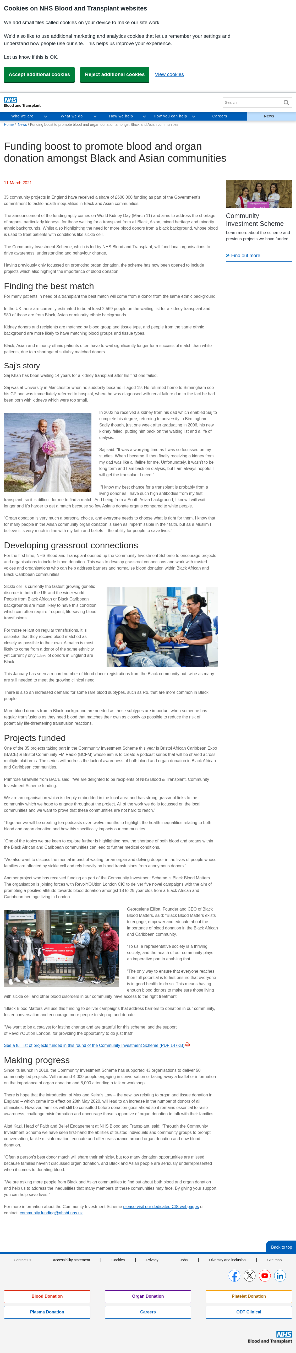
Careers (219, 116)
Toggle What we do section (95, 116)
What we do (72, 116)
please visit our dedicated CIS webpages (161, 1206)
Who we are (22, 116)
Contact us (22, 1260)
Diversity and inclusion (227, 1260)
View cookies (169, 74)
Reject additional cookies (115, 74)
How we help (121, 116)
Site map (274, 1260)
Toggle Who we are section (45, 116)
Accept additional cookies (39, 74)
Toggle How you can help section (193, 116)
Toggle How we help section (144, 116)
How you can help (170, 116)
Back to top (281, 1247)
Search (286, 103)
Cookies (118, 1260)
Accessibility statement (71, 1260)
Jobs (184, 1260)
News (269, 116)
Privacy (152, 1260)
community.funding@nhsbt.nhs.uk (51, 1213)
